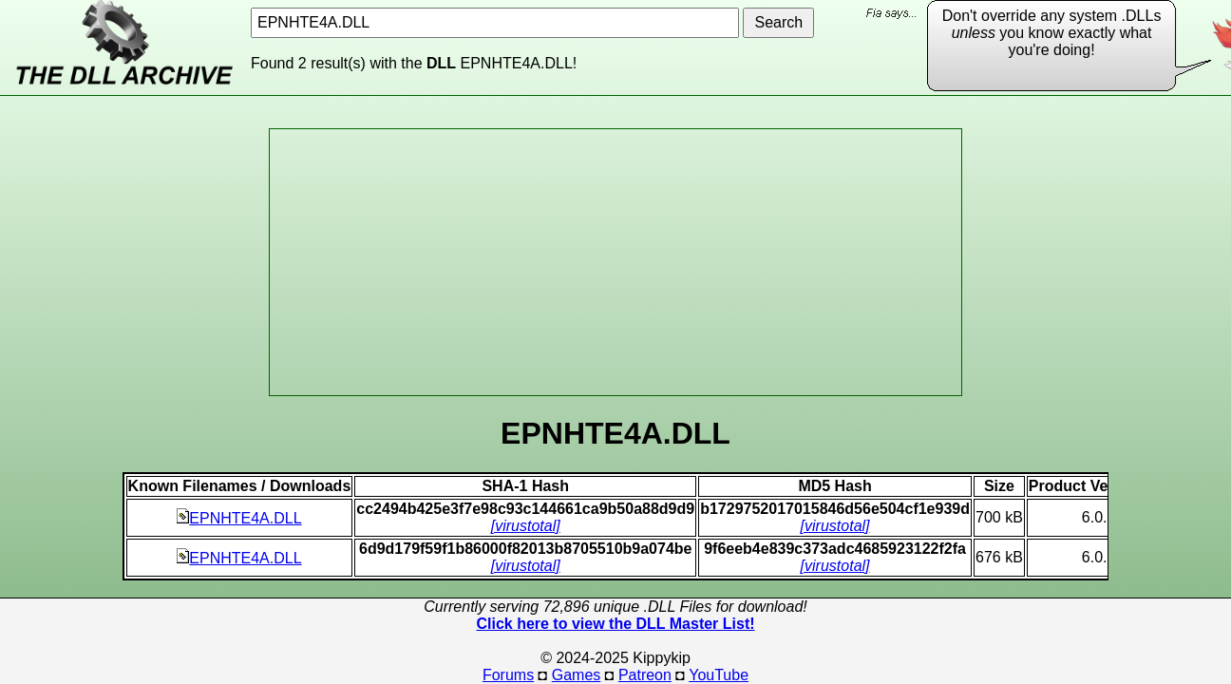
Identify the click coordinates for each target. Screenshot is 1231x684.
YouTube (718, 675)
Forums (508, 675)
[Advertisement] (615, 262)
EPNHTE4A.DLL (239, 518)
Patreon (645, 675)
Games (576, 675)
